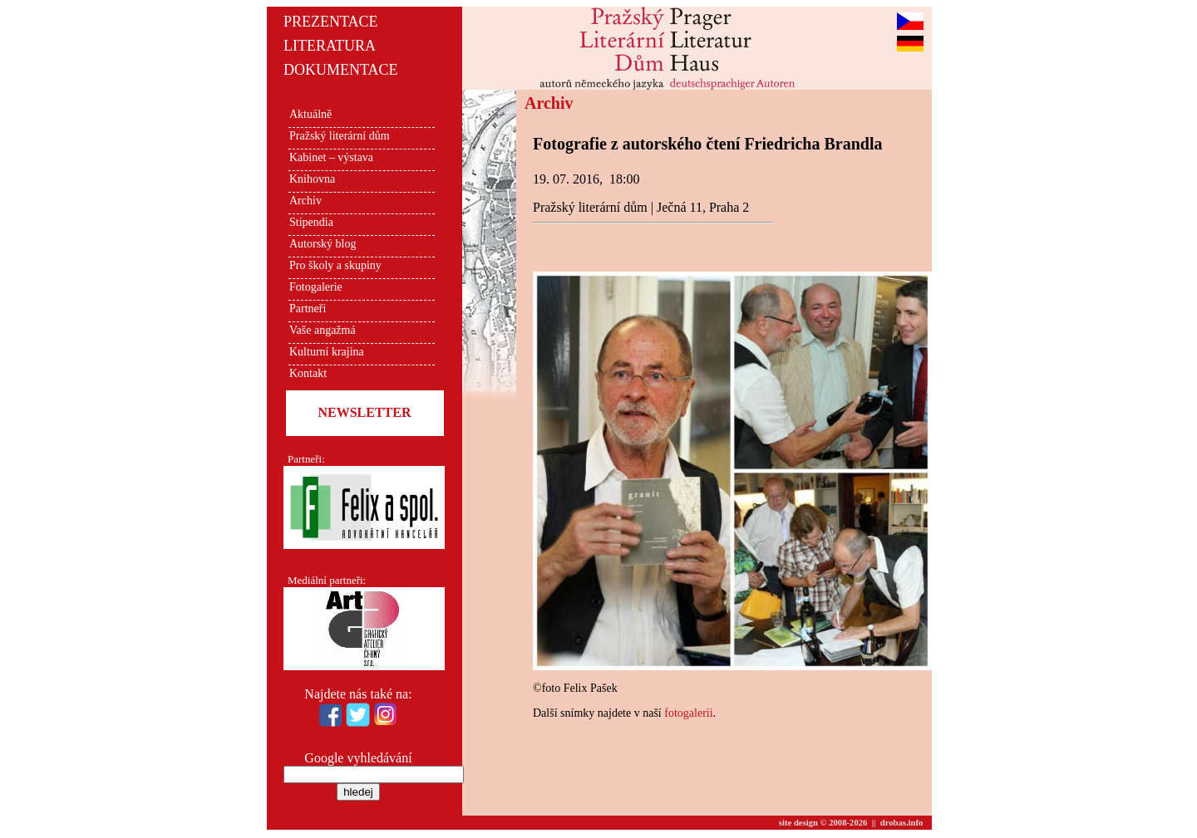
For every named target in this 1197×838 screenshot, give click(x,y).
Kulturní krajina (326, 351)
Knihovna (312, 179)
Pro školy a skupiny (335, 265)
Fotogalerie (315, 287)
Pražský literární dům (339, 136)
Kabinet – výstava (331, 157)
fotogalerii (688, 713)
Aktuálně (310, 114)
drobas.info (902, 822)
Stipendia (311, 222)
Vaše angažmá (322, 330)
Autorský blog (323, 244)
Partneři (307, 308)
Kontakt (308, 373)
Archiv (305, 200)
